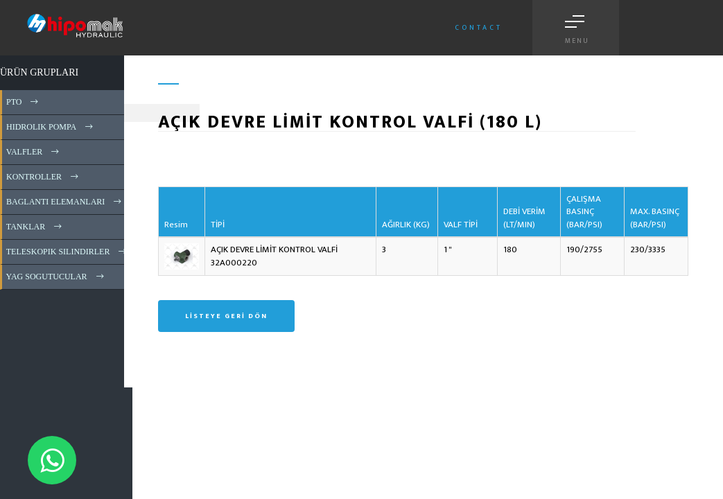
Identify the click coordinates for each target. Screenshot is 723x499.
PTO (23, 102)
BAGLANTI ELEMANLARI (65, 202)
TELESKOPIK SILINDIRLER (67, 251)
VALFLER (33, 152)
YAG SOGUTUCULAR (56, 276)
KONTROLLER (43, 177)
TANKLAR (35, 226)
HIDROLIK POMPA (50, 127)
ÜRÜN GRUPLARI (39, 72)
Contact (479, 27)
